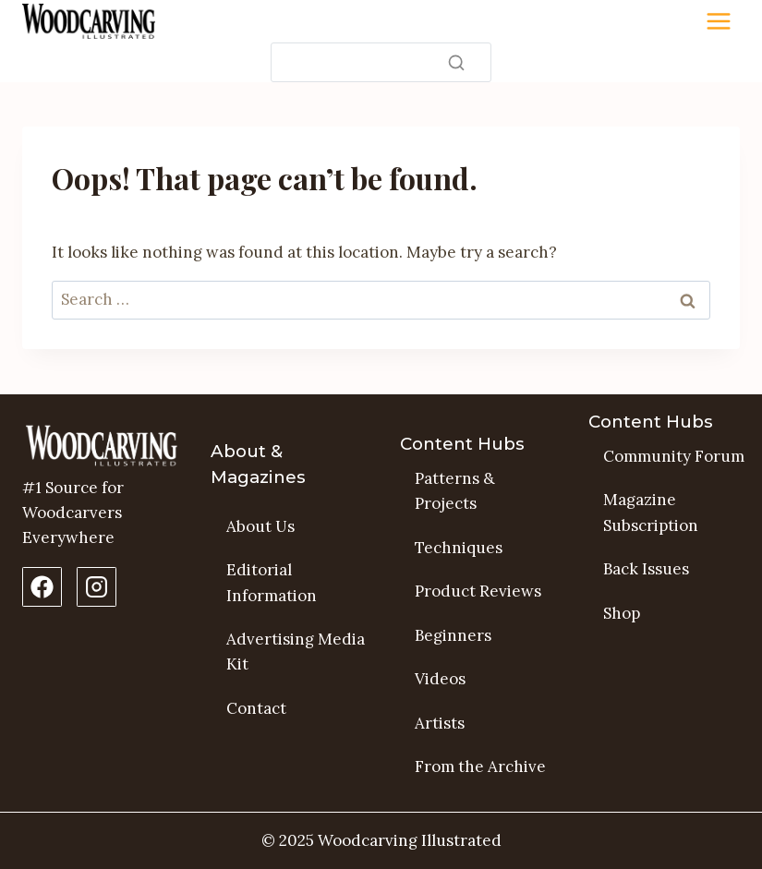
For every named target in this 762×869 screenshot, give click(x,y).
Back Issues (646, 569)
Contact (256, 708)
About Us (260, 526)
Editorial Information (271, 582)
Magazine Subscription (650, 512)
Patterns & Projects (455, 490)
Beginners (453, 635)
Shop (621, 613)
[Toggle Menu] (718, 21)
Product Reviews (478, 591)
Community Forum (673, 456)
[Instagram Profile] (96, 587)
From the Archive (480, 766)
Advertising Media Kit (295, 651)
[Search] (381, 62)
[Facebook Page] (42, 587)
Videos (440, 679)
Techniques (458, 547)
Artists (440, 723)
